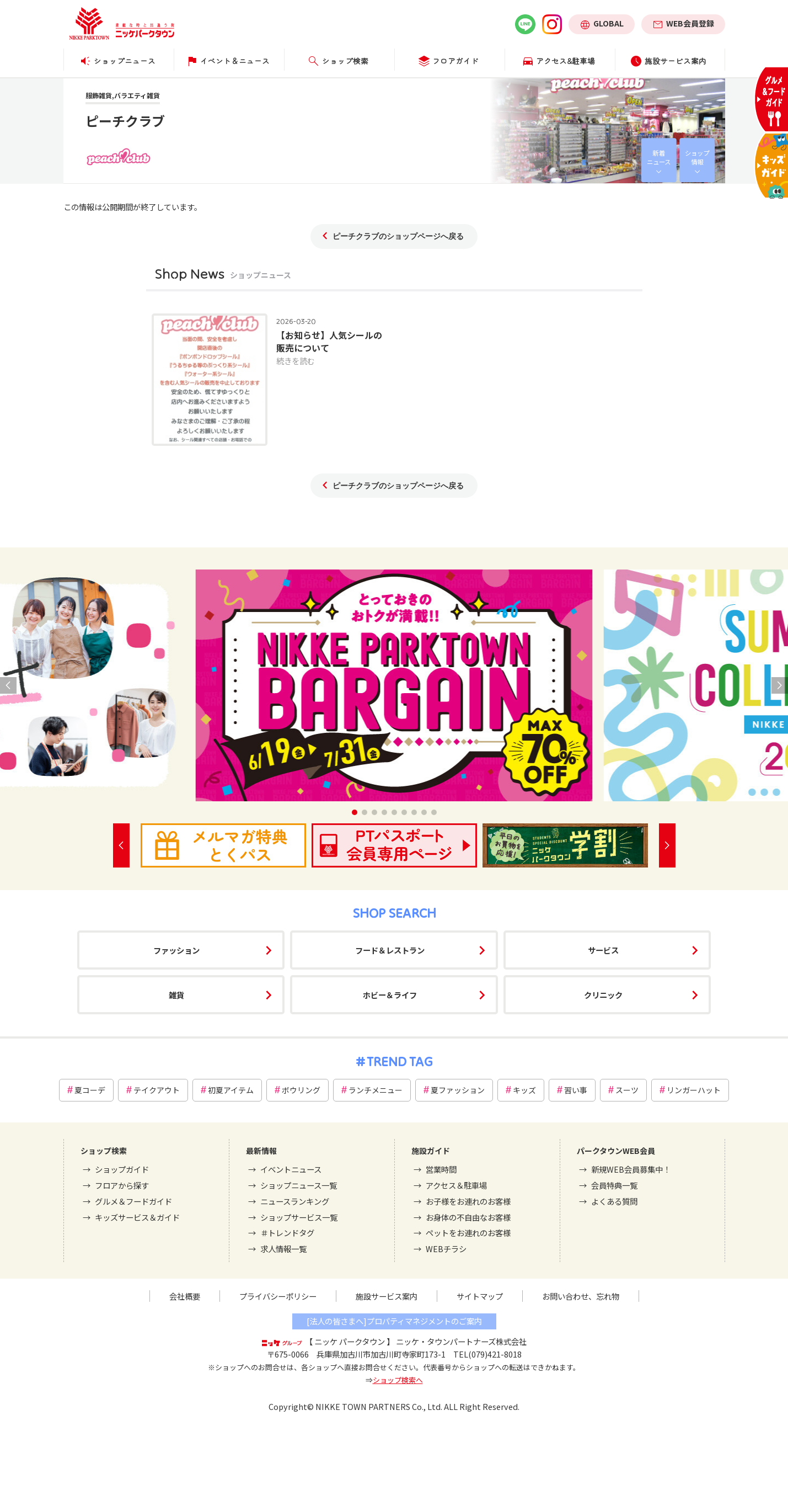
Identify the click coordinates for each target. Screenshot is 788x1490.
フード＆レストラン (390, 950)
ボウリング (301, 1089)
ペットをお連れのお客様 (468, 1232)
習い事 (575, 1089)
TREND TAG (399, 1061)
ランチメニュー (376, 1089)
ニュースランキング (294, 1201)
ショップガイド (122, 1169)
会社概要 (184, 1296)
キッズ (524, 1089)
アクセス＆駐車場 (456, 1185)
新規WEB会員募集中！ (631, 1169)
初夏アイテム (231, 1089)
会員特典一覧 (614, 1185)
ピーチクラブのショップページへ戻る (398, 236)
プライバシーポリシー (278, 1296)
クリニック (603, 995)
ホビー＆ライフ (390, 995)
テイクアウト (156, 1089)
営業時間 (441, 1169)
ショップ (697, 157)
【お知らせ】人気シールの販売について (329, 341)
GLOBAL (608, 23)
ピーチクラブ (125, 120)
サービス (603, 950)
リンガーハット (694, 1089)
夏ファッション (458, 1089)
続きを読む (295, 360)
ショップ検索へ (398, 1380)
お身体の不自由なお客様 (468, 1217)
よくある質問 (614, 1201)
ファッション (176, 950)
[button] (354, 812)
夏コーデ (89, 1089)
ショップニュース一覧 (298, 1185)
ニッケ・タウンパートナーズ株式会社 (461, 1341)
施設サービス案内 (386, 1296)
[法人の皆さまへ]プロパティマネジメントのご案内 (394, 1321)
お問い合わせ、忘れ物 (580, 1296)
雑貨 (176, 995)
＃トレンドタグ (287, 1232)
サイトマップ (480, 1296)
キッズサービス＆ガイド (137, 1217)
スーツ (627, 1089)
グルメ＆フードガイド (133, 1201)
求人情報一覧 (283, 1248)
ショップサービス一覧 (298, 1217)
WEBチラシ (446, 1248)
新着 (658, 157)
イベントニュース (290, 1169)
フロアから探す (122, 1185)
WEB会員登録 (690, 23)
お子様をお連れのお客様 (468, 1201)
